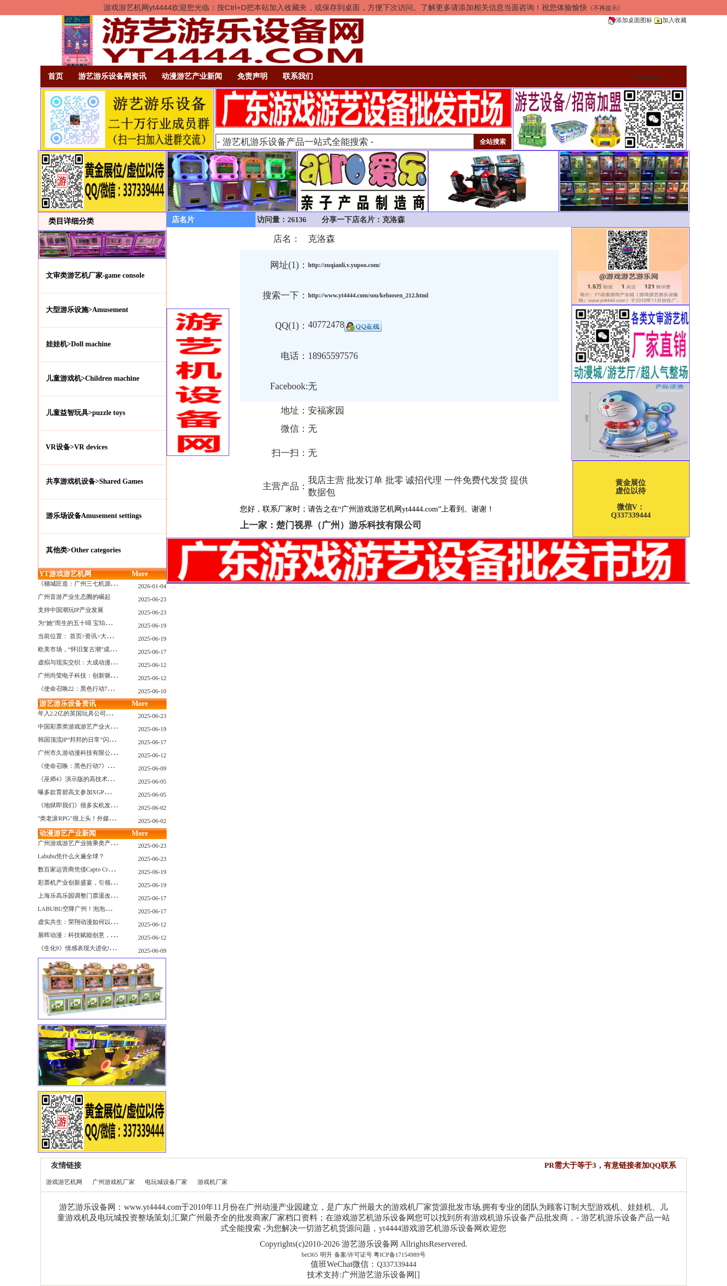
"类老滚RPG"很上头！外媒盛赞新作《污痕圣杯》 (104, 818)
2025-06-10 (152, 691)
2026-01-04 (152, 586)
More (140, 574)
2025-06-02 (152, 807)
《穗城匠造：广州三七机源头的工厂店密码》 (98, 583)
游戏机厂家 (212, 1182)
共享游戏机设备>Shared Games (94, 481)
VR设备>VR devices (77, 447)
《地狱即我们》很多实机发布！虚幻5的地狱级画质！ (109, 805)
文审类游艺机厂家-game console (95, 275)
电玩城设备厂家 (166, 1182)
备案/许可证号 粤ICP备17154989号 (380, 1254)
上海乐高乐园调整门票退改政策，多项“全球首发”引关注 (113, 895)
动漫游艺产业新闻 (192, 76)
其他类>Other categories (83, 550)
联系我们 (298, 76)
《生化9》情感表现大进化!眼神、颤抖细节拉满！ (104, 948)
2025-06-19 (152, 625)
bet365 (309, 1254)
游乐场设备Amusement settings (94, 516)
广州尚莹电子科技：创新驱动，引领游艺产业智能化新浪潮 (116, 675)
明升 (326, 1254)
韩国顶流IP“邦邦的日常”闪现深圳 (82, 739)
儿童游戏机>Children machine (92, 378)
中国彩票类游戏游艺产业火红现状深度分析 (95, 726)
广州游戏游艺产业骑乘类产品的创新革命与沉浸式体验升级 (116, 843)
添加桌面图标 (630, 20)
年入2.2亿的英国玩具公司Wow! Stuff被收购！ (98, 713)
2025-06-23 (152, 599)
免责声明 (252, 76)
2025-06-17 (152, 651)
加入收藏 (670, 20)
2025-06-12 (152, 664)
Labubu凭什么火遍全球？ (71, 856)
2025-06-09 (152, 768)
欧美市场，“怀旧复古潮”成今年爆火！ (89, 649)
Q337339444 (396, 1264)
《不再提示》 (605, 8)
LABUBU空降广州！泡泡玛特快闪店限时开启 (99, 908)
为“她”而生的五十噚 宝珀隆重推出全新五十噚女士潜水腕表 (117, 623)
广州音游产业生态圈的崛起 (74, 596)
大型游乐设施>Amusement (87, 310)
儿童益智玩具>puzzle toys (86, 413)
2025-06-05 (152, 781)
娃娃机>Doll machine (78, 344)
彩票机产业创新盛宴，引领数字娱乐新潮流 (95, 882)
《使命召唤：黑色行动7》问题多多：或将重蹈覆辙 (106, 765)
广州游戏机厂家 (113, 1182)
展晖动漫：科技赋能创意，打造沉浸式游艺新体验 (104, 935)
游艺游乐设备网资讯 (112, 76)
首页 (55, 76)
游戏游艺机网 (64, 1182)
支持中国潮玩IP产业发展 (71, 609)
